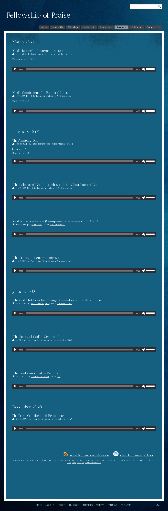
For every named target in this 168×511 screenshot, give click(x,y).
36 (113, 460)
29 (94, 460)
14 (55, 460)
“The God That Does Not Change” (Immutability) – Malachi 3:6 (56, 300)
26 (86, 460)
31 (100, 460)
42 (130, 460)
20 (70, 460)
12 (50, 460)
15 (57, 460)
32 (103, 460)
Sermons (121, 27)
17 (62, 460)
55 (75, 462)
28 (92, 460)
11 (47, 460)
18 (65, 460)
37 (116, 460)
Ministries (106, 27)
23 (78, 460)
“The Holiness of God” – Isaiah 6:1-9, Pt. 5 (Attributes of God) (56, 185)
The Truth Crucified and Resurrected (39, 416)
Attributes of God (64, 54)
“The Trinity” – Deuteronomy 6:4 (36, 258)
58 (83, 462)
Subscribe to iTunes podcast (133, 455)
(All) (59, 376)
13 (52, 460)
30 (97, 460)
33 (105, 460)
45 (138, 460)
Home (44, 27)
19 (67, 460)
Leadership (89, 27)
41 (127, 460)
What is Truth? (65, 419)
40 (125, 460)
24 (81, 460)
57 (80, 462)
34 (108, 460)
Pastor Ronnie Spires (40, 54)
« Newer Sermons (20, 460)
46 (141, 460)
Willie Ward (37, 224)
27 (89, 460)
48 (146, 460)
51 (154, 460)
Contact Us (153, 27)
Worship (73, 27)
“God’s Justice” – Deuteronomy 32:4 (38, 51)
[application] (84, 69)
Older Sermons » (94, 462)
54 (73, 462)
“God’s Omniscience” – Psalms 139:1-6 (40, 93)
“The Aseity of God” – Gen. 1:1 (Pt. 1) (38, 337)
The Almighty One (25, 140)
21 (73, 460)
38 (119, 460)
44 (135, 460)
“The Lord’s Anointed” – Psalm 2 (35, 373)
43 (133, 460)
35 (111, 460)
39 (122, 460)
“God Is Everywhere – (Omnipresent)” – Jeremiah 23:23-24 (55, 221)
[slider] (79, 69)
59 (86, 462)
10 (44, 460)
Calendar (136, 27)
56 (78, 462)
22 (75, 460)
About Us (57, 27)
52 (68, 462)
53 (70, 462)
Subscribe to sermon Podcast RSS (86, 455)
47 (143, 460)
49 (149, 460)
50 (151, 460)
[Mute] (143, 69)
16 (60, 460)
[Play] (15, 69)
